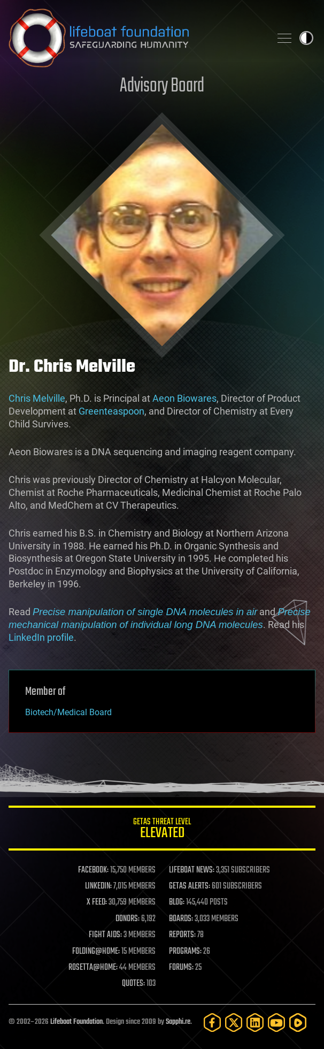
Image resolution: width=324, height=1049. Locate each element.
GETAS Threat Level (162, 830)
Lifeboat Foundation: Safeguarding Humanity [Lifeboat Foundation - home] (135, 38)
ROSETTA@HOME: (93, 968)
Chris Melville (37, 398)
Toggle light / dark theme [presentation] (306, 38)
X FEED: (97, 902)
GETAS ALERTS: (189, 886)
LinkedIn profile (41, 637)
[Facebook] (212, 1022)
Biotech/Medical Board (68, 712)
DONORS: (127, 919)
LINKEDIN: (98, 886)
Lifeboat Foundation (76, 1022)
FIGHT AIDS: (105, 935)
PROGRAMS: (185, 952)
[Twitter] (233, 1022)
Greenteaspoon (111, 411)
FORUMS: (181, 968)
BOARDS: (181, 919)
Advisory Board (162, 86)
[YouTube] (276, 1022)
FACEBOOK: (93, 870)
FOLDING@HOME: (96, 952)
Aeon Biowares (184, 398)
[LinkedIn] (255, 1022)
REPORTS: (182, 935)
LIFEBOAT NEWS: (191, 870)
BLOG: (176, 902)
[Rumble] (297, 1022)
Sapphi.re (178, 1022)
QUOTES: (133, 984)
